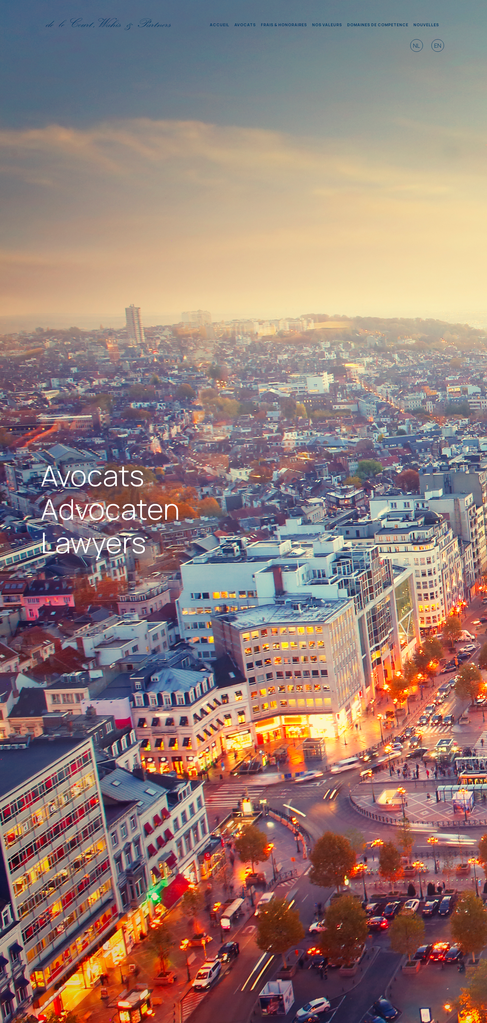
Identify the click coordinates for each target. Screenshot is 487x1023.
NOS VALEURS (327, 25)
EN (437, 45)
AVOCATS (245, 25)
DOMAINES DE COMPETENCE (377, 25)
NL (416, 45)
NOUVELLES (426, 25)
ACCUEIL (219, 25)
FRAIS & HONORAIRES (284, 25)
